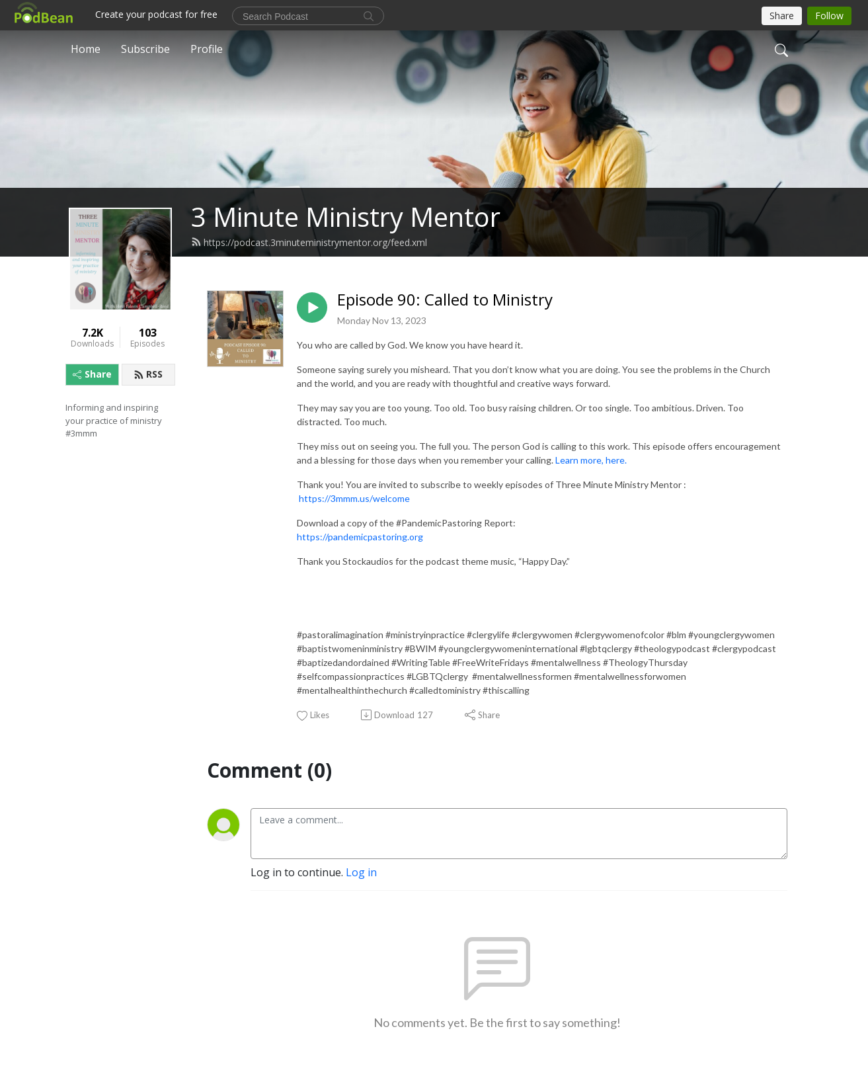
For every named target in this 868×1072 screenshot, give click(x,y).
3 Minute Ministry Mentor (345, 216)
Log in (361, 872)
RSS (148, 374)
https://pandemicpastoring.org (360, 536)
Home (85, 49)
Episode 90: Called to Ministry (445, 299)
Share (92, 374)
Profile (206, 49)
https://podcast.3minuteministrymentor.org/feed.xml (309, 242)
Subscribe (145, 49)
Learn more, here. (592, 460)
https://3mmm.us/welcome (354, 498)
